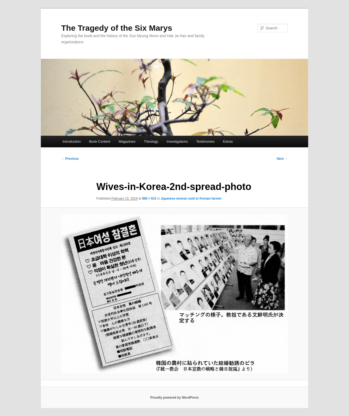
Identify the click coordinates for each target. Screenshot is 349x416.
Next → (282, 159)
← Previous (70, 159)
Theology (151, 141)
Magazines (127, 141)
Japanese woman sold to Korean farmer (191, 198)
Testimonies (205, 141)
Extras (228, 141)
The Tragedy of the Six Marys (116, 28)
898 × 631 (149, 198)
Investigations (177, 141)
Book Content (99, 141)
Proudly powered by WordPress (174, 397)
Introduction (72, 141)
